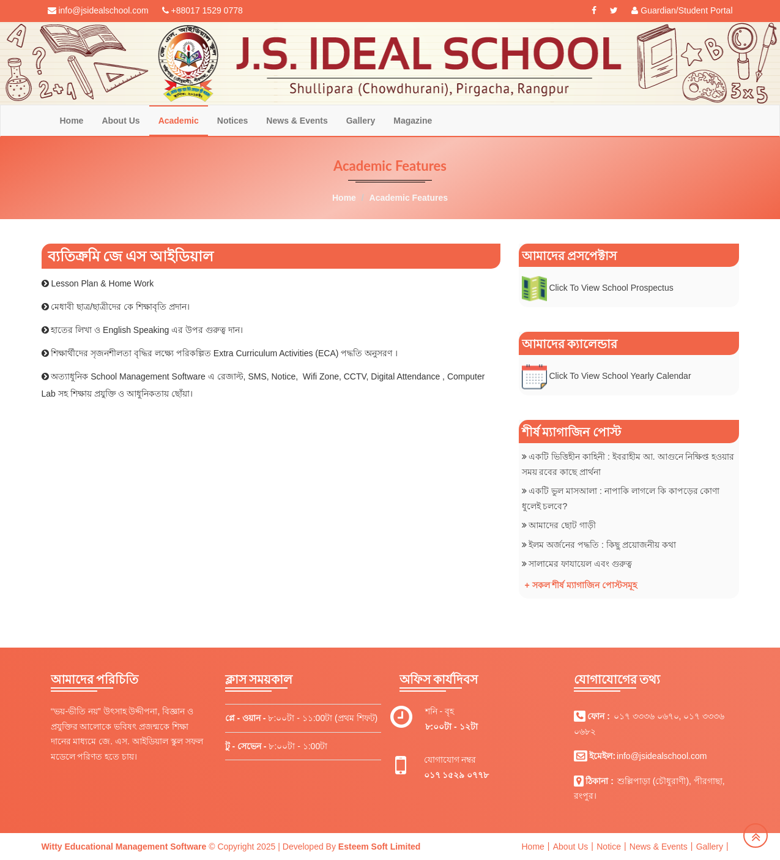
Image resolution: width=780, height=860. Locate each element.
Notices (232, 120)
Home (72, 120)
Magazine (412, 120)
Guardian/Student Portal (681, 10)
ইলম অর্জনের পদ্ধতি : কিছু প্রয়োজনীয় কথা (602, 545)
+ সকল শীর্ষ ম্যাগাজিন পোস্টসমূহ (581, 585)
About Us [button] (120, 120)
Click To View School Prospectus (612, 288)
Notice (608, 846)
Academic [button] (178, 120)
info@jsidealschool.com (662, 756)
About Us (571, 846)
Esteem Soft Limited (379, 846)
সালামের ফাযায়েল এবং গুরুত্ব (580, 564)
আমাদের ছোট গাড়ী (562, 525)
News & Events (296, 120)
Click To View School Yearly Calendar (620, 376)
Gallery (360, 120)
